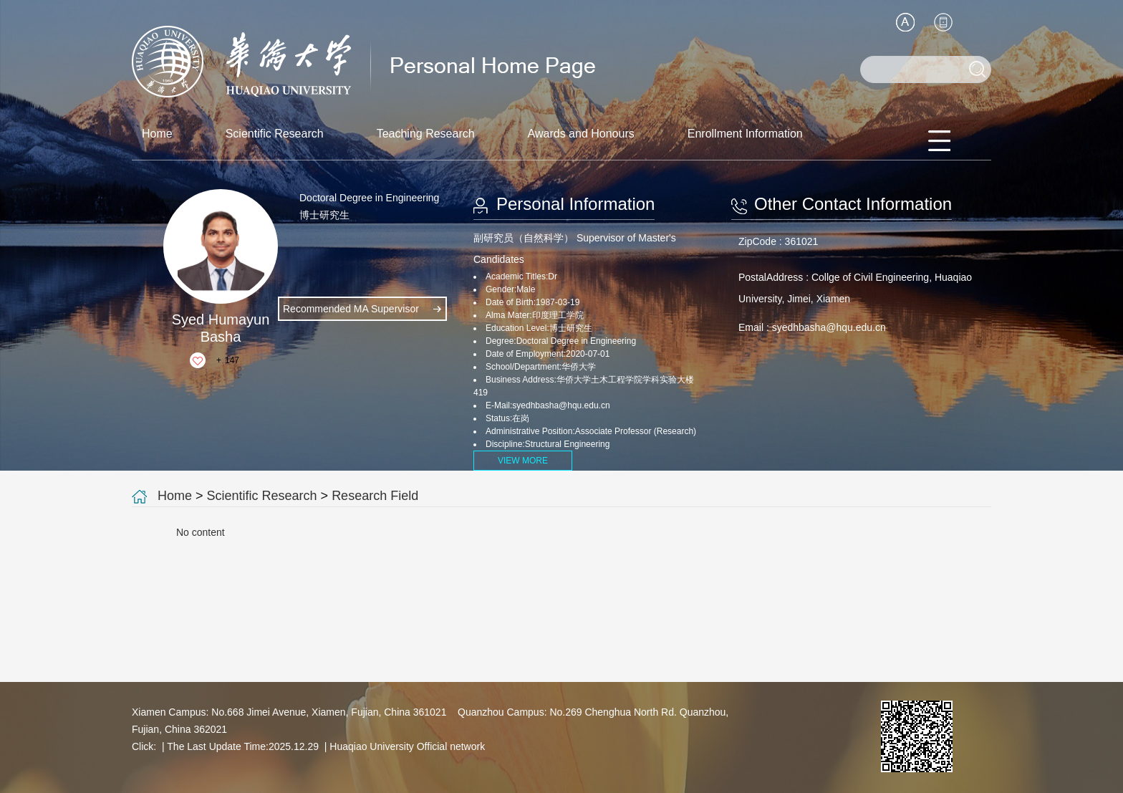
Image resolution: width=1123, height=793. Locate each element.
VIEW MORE (523, 461)
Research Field (375, 496)
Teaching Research (426, 134)
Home (157, 134)
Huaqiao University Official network (407, 746)
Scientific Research (275, 134)
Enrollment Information (745, 134)
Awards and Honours (581, 134)
